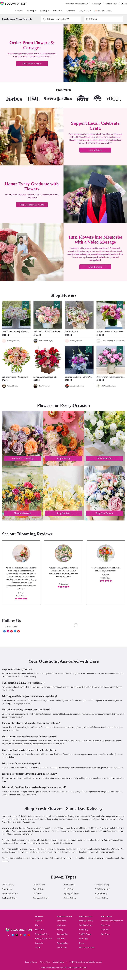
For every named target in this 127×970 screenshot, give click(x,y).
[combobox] (106, 19)
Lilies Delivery (69, 890)
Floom (84, 968)
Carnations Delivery (102, 885)
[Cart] (124, 3)
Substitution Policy (41, 935)
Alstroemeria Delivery (10, 894)
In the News (39, 930)
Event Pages (83, 939)
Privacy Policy (45, 962)
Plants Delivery (38, 890)
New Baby (61, 939)
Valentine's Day (62, 944)
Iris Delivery (37, 894)
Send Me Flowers (85, 935)
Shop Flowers (95, 267)
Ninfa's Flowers (12, 386)
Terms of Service (31, 962)
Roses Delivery (7, 890)
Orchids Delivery (8, 885)
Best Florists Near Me (86, 948)
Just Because (61, 921)
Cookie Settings (58, 962)
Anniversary (61, 926)
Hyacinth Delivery (101, 899)
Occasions (57, 11)
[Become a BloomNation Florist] (77, 3)
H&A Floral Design (45, 341)
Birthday (60, 930)
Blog (37, 926)
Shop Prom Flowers (31, 63)
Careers (38, 948)
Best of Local (95, 150)
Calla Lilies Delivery (102, 890)
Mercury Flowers (13, 341)
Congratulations (62, 935)
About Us (38, 921)
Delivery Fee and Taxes (43, 939)
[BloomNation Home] (13, 3)
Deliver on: (93, 19)
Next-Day (44, 11)
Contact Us (39, 944)
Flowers (18, 11)
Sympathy (71, 11)
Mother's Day (62, 948)
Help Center (105, 935)
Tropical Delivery (101, 894)
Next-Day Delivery (86, 926)
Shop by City (85, 11)
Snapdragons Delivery (40, 899)
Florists (81, 944)
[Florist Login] (96, 3)
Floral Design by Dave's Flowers (112, 341)
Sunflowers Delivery (9, 899)
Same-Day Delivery (86, 921)
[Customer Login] (111, 3)
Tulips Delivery (69, 885)
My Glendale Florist (108, 386)
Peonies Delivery (70, 899)
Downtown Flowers (77, 386)
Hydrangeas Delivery (71, 894)
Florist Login (105, 926)
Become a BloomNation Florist (112, 921)
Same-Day (31, 11)
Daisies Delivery (39, 885)
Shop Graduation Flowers (32, 204)
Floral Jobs (105, 930)
